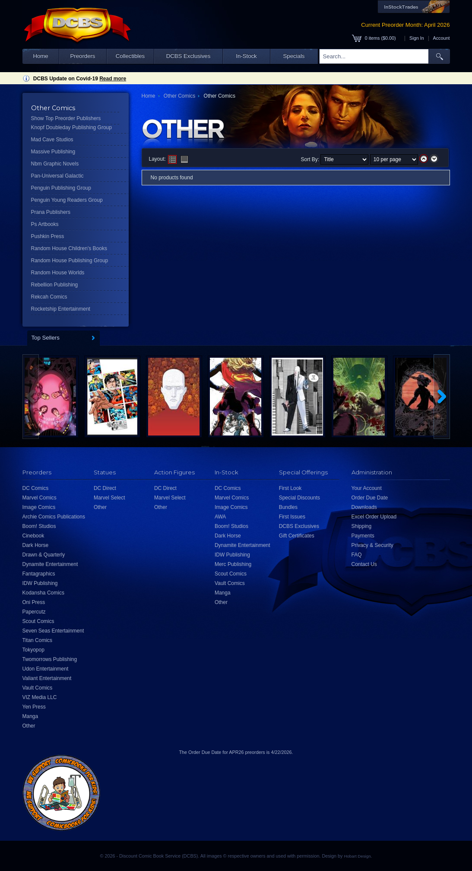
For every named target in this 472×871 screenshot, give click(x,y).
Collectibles (130, 56)
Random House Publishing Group (69, 260)
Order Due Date (370, 498)
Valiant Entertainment (47, 678)
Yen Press (34, 707)
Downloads (364, 507)
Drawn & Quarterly (43, 555)
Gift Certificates (296, 536)
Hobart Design (357, 856)
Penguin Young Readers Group (67, 200)
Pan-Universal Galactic (57, 176)
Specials (294, 56)
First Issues (292, 517)
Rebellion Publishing (54, 285)
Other (28, 726)
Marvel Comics (39, 498)
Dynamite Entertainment (50, 564)
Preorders (82, 56)
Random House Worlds (58, 273)
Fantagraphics (38, 574)
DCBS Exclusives (188, 56)
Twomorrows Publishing (49, 659)
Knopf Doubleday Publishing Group (71, 127)
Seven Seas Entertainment (53, 631)
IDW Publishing (40, 583)
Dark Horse (35, 545)
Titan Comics (37, 640)
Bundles (288, 507)
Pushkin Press (47, 236)
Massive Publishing (53, 152)
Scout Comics (38, 621)
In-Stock (246, 56)
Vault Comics (37, 688)
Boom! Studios (39, 526)
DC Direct (105, 488)
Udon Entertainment (45, 669)
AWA (220, 517)
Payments (363, 536)
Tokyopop (33, 650)
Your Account (367, 488)
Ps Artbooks (45, 224)
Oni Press (33, 602)
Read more (112, 79)
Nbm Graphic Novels (55, 164)
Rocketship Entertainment (60, 309)
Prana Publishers (50, 212)
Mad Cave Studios (52, 140)
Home (40, 56)
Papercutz (34, 612)
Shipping (362, 526)
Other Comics (179, 96)
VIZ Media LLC (39, 697)
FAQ (357, 555)
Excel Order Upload (374, 517)
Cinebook (33, 536)
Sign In (416, 38)
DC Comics (35, 488)
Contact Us (364, 564)
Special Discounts (299, 498)
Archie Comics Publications (53, 517)
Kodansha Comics (43, 593)
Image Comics (39, 507)
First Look (290, 488)
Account (441, 38)
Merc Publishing (233, 564)
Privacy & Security (372, 545)
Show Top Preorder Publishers (66, 118)
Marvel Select (109, 498)
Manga (30, 716)
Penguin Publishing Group (61, 188)
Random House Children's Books (69, 248)
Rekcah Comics (49, 297)
